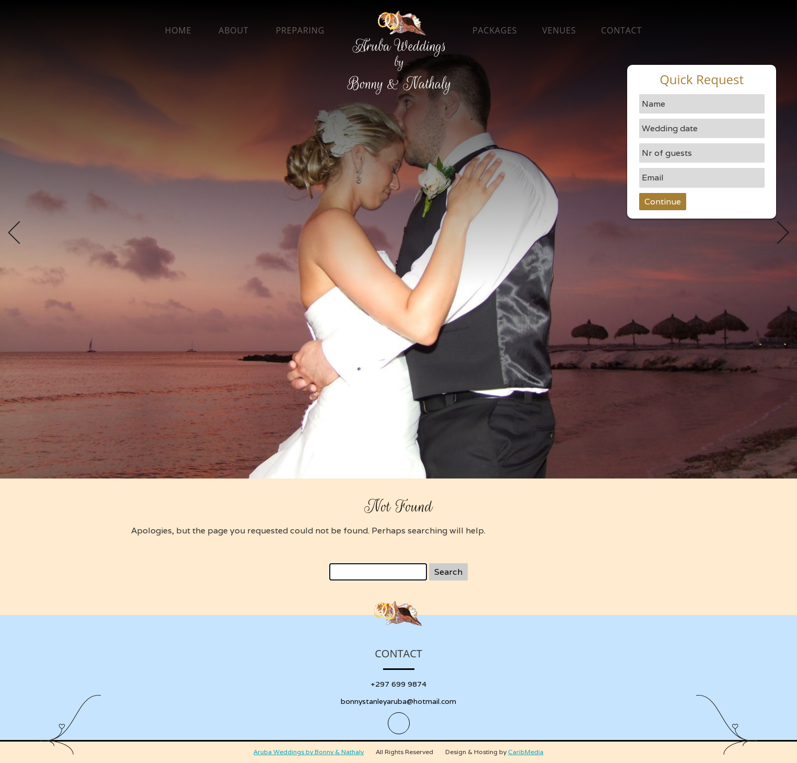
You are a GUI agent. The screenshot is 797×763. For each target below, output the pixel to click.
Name (653, 103)
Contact (621, 30)
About (233, 30)
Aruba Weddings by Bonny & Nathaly (308, 752)
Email (653, 177)
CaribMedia (526, 752)
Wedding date (670, 128)
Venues (559, 30)
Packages (494, 30)
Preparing (300, 30)
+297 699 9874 (398, 684)
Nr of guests (667, 152)
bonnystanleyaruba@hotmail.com (398, 701)
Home (178, 30)
